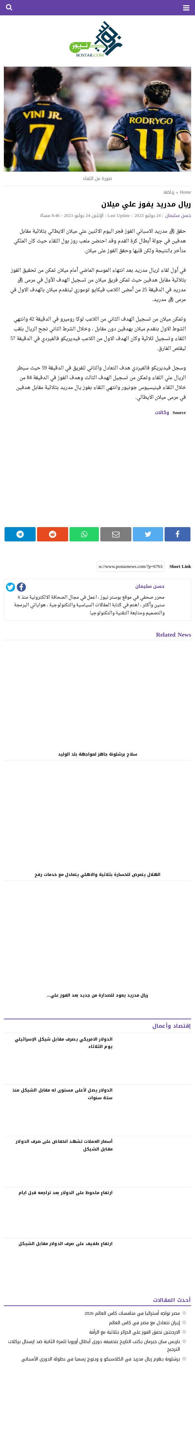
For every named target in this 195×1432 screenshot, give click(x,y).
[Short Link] (131, 566)
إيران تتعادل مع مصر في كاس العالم (144, 1322)
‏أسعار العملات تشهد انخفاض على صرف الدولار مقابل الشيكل (64, 1145)
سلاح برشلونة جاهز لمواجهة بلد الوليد (97, 754)
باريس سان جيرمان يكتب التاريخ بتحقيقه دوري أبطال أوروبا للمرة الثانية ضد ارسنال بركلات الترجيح (94, 1345)
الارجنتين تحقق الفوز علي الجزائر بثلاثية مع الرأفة (134, 1332)
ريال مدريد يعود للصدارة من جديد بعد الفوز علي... (97, 995)
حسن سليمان (178, 215)
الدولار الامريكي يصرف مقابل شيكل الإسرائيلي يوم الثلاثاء (64, 1043)
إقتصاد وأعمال (171, 1026)
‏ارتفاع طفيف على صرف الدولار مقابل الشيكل (66, 1243)
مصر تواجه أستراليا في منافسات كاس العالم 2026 (132, 1313)
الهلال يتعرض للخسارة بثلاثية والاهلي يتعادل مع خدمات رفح (97, 874)
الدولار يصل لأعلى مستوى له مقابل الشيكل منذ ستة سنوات (62, 1094)
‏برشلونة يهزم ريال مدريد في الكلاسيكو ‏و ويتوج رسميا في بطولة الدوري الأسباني (100, 1359)
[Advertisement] (97, 471)
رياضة (169, 192)
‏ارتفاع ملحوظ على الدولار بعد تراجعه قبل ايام (66, 1193)
